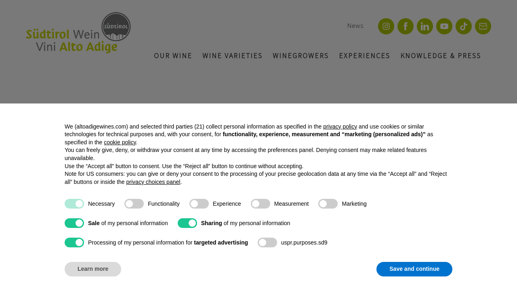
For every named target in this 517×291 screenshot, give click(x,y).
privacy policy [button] (340, 126)
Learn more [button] (93, 269)
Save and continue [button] (414, 269)
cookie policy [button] (120, 142)
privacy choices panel (153, 182)
